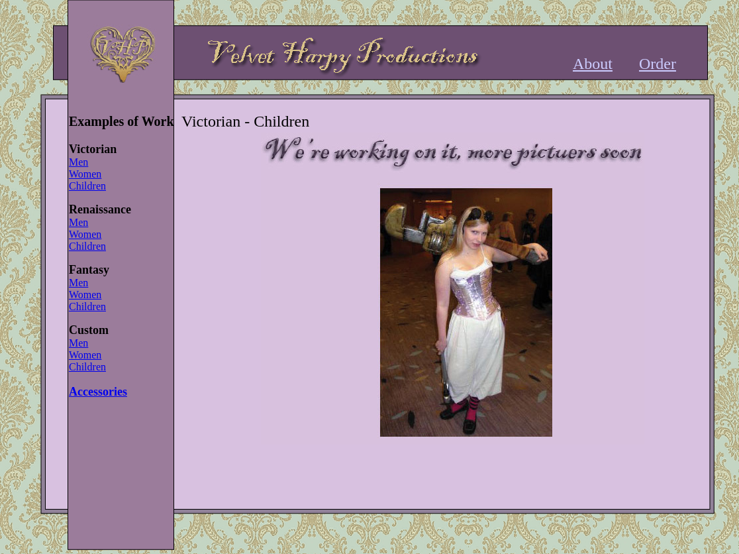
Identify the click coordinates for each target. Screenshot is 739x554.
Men (78, 162)
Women (85, 174)
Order (657, 63)
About (593, 63)
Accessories (98, 391)
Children (87, 186)
